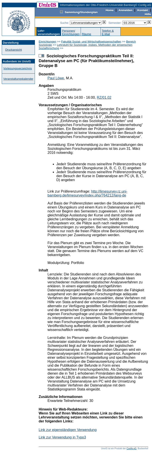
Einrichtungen (47, 41)
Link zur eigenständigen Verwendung (68, 430)
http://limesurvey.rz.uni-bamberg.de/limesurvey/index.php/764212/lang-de (87, 193)
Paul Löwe (56, 78)
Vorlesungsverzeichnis (17, 68)
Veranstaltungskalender (18, 78)
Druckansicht (13, 49)
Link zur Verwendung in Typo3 (62, 437)
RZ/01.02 (104, 97)
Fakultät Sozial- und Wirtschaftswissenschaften (91, 41)
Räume (86, 34)
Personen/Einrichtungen (71, 32)
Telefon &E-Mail (108, 32)
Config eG (132, 448)
